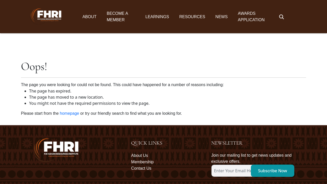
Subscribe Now (272, 137)
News (221, 17)
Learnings (157, 17)
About (90, 17)
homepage (69, 80)
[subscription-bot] (211, 146)
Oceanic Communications (278, 167)
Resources (192, 17)
